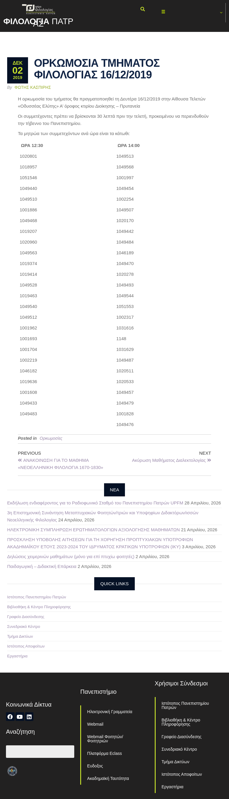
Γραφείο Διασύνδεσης (25, 616)
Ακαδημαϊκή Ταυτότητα (108, 778)
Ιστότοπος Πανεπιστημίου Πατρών (36, 597)
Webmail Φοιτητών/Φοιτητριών (105, 738)
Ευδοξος (95, 766)
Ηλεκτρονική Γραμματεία (109, 711)
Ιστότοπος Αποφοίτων (26, 646)
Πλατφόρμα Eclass (104, 753)
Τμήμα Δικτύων (20, 636)
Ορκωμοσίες (51, 438)
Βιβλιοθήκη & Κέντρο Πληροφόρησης (39, 607)
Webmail (95, 724)
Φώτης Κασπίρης (33, 87)
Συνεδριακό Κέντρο (23, 626)
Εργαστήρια (17, 656)
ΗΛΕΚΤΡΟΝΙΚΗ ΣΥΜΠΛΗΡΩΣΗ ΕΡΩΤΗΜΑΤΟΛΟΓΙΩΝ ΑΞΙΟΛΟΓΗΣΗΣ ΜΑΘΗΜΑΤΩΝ (93, 529)
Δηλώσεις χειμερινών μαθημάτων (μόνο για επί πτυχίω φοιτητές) (70, 556)
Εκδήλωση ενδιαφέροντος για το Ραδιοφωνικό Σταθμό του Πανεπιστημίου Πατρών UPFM (95, 502)
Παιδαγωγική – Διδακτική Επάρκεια (41, 566)
